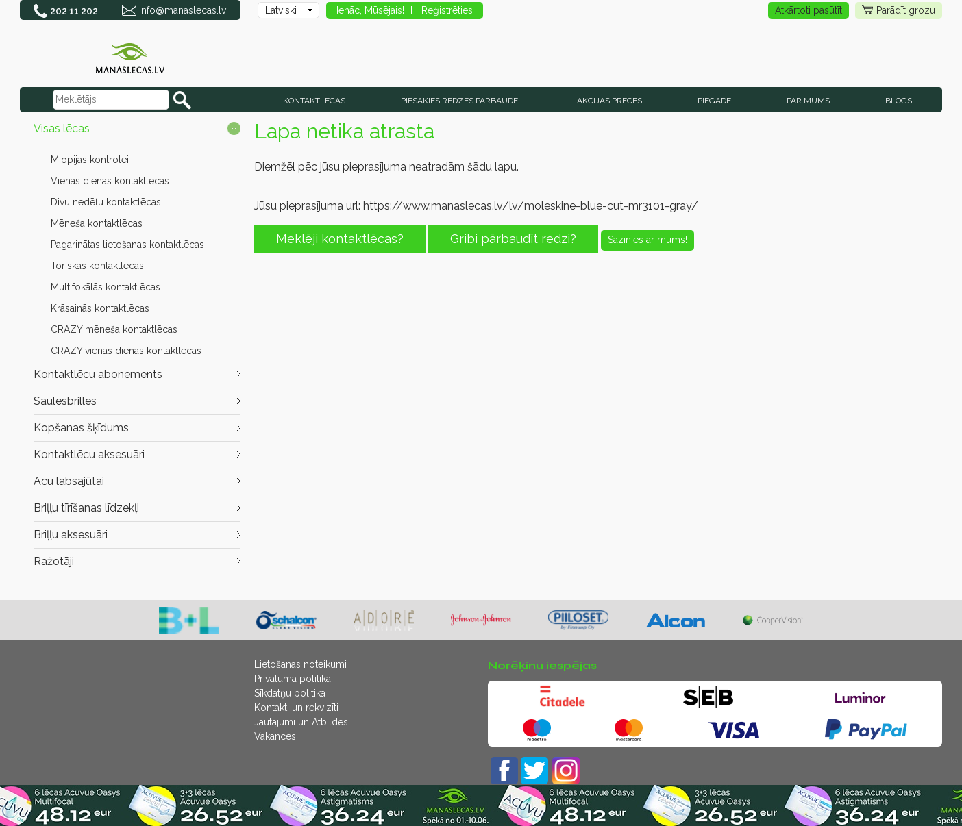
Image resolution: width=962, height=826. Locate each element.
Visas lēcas (62, 128)
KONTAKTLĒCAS (314, 100)
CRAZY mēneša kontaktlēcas (114, 329)
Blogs (898, 100)
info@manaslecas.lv (182, 10)
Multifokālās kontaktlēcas (105, 286)
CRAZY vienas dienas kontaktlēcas (126, 350)
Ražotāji (54, 561)
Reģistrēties (447, 10)
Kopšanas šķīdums (81, 427)
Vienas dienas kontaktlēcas (110, 180)
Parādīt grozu (898, 10)
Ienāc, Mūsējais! (370, 10)
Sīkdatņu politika (289, 693)
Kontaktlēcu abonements (98, 374)
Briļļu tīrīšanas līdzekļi (86, 507)
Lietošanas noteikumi (300, 664)
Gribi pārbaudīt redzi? (513, 238)
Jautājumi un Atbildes (301, 721)
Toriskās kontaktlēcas (97, 265)
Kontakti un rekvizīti (296, 707)
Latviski (281, 10)
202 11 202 (74, 10)
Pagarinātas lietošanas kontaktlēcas (127, 244)
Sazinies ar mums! (647, 239)
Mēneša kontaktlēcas (97, 223)
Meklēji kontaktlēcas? (340, 238)
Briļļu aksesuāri (71, 534)
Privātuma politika (292, 678)
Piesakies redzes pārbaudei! (461, 100)
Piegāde (714, 100)
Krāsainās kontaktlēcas (100, 308)
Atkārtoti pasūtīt (808, 10)
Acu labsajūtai (69, 481)
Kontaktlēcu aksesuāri (89, 454)
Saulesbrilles (65, 401)
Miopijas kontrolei (90, 159)
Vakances (275, 736)
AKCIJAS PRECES (609, 100)
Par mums (808, 100)
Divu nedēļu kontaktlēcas (106, 202)
